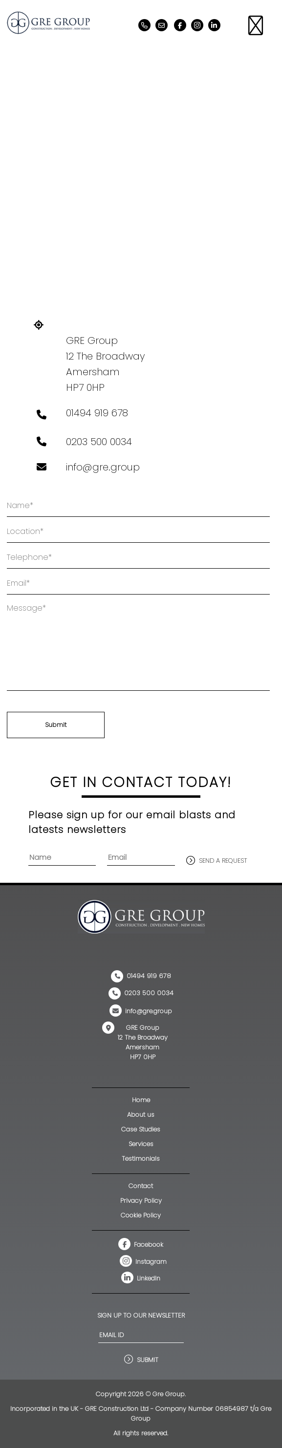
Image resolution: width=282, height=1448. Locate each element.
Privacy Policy (141, 1200)
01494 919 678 (97, 413)
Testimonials (141, 1158)
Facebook (140, 1244)
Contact (141, 1186)
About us (140, 1114)
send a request (223, 860)
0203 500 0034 (99, 441)
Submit (55, 724)
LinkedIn (140, 1278)
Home (141, 1100)
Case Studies (140, 1129)
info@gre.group (103, 467)
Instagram (143, 1261)
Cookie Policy (141, 1215)
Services (141, 1144)
